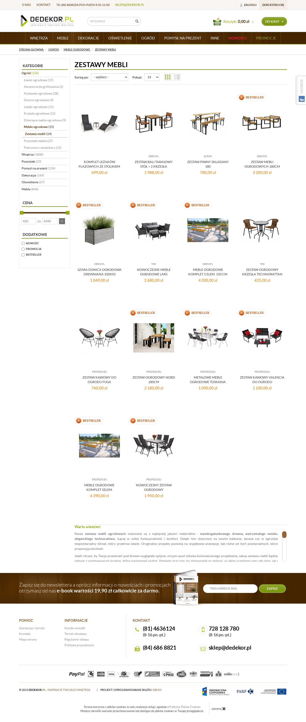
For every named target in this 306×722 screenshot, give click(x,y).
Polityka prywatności (79, 645)
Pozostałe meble (38, 141)
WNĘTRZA (39, 38)
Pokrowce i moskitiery (42, 147)
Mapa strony (28, 639)
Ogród (30, 73)
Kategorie (33, 66)
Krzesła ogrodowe (39, 113)
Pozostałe (31, 161)
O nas (26, 5)
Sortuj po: (82, 77)
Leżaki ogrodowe (39, 107)
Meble (30, 189)
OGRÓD (148, 38)
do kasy (274, 21)
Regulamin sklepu (77, 639)
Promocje (266, 38)
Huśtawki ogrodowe (41, 93)
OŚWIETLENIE (120, 38)
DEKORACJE (88, 38)
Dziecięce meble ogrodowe (45, 120)
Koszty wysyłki (75, 628)
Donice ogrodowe (38, 100)
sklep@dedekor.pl (129, 5)
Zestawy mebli (38, 134)
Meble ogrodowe (39, 127)
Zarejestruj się (273, 4)
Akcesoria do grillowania (43, 86)
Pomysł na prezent (38, 168)
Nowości (238, 38)
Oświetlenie (33, 182)
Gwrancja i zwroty (32, 628)
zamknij (218, 708)
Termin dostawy (76, 634)
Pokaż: (137, 77)
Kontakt (44, 5)
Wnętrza (32, 154)
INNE (215, 38)
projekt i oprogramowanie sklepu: (131, 689)
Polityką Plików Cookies (185, 707)
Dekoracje (33, 175)
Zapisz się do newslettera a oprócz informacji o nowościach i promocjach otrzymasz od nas (95, 587)
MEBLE (63, 38)
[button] (62, 221)
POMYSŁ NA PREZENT (182, 38)
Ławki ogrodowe (38, 80)
